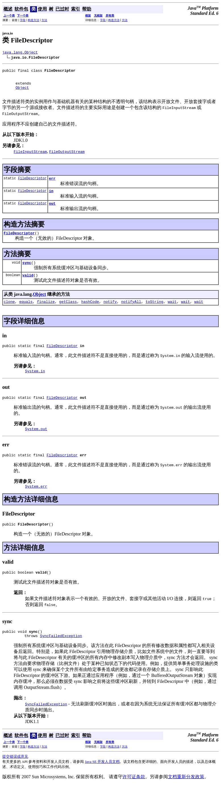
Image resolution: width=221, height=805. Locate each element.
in (51, 198)
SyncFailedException (61, 656)
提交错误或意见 (15, 777)
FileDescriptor (32, 184)
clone (9, 313)
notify (110, 313)
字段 (23, 20)
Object (22, 92)
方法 (44, 20)
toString (154, 313)
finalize (46, 313)
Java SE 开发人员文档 (102, 782)
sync (26, 272)
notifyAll (131, 313)
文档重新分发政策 (186, 797)
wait (172, 313)
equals (26, 313)
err (52, 185)
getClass (68, 313)
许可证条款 (133, 797)
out (52, 211)
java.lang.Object (20, 53)
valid (28, 286)
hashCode (90, 313)
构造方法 (33, 20)
